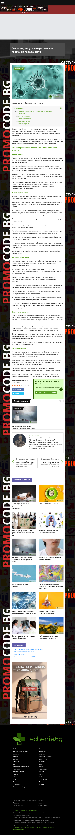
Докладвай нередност (46, 392)
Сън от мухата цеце (24, 116)
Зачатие (15, 759)
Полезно (41, 749)
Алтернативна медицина (21, 767)
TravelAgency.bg (33, 810)
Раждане (16, 761)
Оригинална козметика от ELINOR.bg (25, 657)
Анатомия (16, 782)
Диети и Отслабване (45, 756)
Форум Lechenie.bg (19, 787)
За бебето (16, 756)
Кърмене (42, 761)
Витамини (16, 784)
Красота (41, 767)
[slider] (17, 385)
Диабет (41, 772)
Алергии (15, 774)
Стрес (15, 779)
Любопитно (17, 749)
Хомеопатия (43, 769)
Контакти (41, 803)
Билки (15, 777)
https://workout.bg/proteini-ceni (24, 652)
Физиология (43, 782)
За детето (42, 754)
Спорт (41, 774)
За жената (42, 751)
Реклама (16, 803)
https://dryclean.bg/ (20, 654)
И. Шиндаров (17, 103)
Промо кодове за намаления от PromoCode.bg (28, 649)
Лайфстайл (16, 769)
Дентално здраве (18, 772)
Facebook (17, 389)
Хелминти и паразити (24, 121)
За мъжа (16, 754)
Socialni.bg (24, 810)
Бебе (14, 764)
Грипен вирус (22, 113)
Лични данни (42, 805)
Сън (40, 777)
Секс (40, 764)
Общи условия (18, 805)
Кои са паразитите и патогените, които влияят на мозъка (34, 111)
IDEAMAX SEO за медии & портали (24, 827)
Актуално (42, 784)
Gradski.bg (16, 810)
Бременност (43, 759)
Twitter (16, 393)
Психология (43, 779)
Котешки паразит (23, 124)
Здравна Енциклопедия (20, 751)
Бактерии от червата (24, 119)
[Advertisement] (37, 24)
